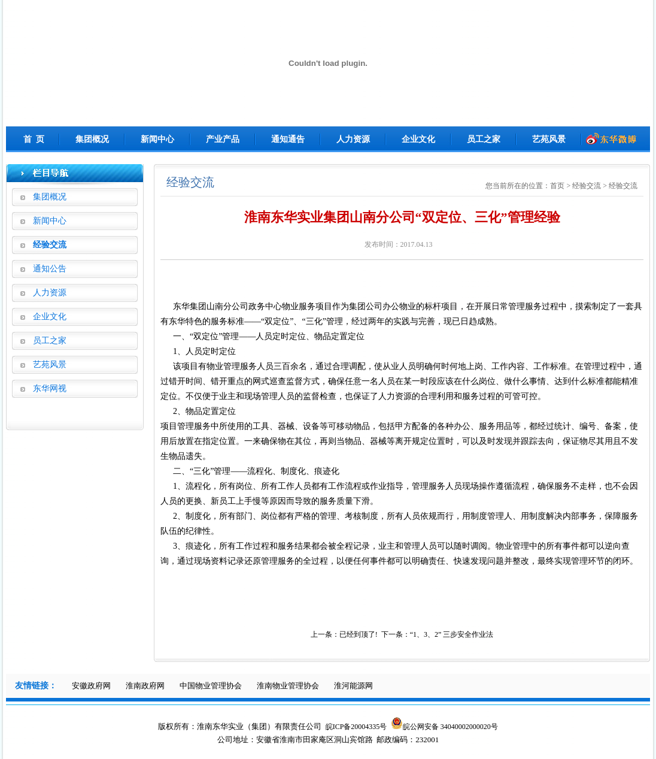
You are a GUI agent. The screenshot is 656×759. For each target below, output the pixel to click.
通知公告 (49, 268)
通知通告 (288, 139)
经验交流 (49, 244)
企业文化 (418, 139)
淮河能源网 (353, 685)
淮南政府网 (145, 685)
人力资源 (353, 139)
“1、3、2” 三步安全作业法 (452, 634)
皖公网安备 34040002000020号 (444, 726)
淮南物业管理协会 (288, 685)
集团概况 (92, 139)
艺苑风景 (549, 139)
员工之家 (483, 139)
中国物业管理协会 (211, 685)
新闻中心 (157, 139)
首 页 (33, 139)
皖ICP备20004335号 (356, 726)
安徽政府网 (91, 685)
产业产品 (222, 139)
